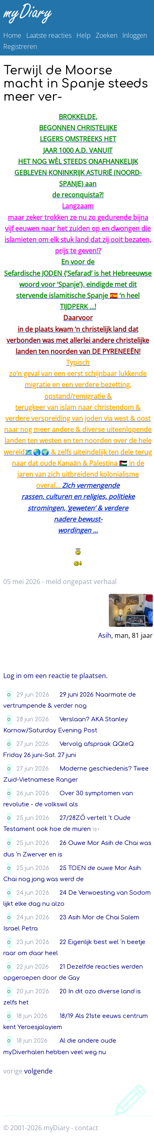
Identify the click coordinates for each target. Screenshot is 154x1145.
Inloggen (134, 35)
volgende (38, 1071)
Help (83, 35)
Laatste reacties (48, 35)
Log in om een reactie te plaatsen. (55, 675)
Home (12, 35)
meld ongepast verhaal (81, 581)
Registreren (20, 46)
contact (86, 1127)
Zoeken (106, 35)
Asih (104, 635)
